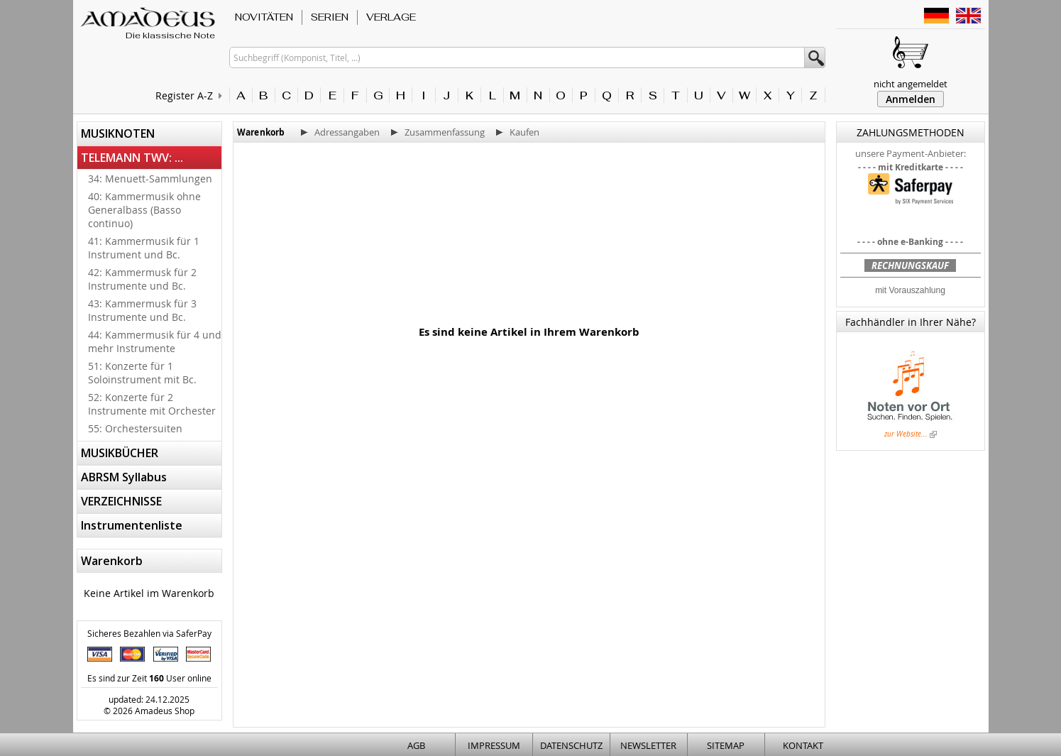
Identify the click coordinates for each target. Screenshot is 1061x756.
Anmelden (910, 99)
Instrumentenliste (131, 525)
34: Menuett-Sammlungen (150, 178)
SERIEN (329, 17)
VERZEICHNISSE (121, 501)
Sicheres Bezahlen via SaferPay (149, 633)
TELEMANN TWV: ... (132, 157)
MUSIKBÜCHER (119, 453)
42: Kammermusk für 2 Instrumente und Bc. (142, 278)
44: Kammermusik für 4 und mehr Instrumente (154, 341)
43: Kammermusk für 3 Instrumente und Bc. (142, 310)
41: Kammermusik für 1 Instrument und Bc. (143, 247)
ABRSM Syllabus (124, 477)
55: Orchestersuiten (135, 428)
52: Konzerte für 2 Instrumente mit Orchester (152, 403)
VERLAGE (391, 17)
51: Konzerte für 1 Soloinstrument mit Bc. (142, 372)
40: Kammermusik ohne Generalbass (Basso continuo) (144, 210)
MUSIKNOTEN (118, 133)
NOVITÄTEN (264, 17)
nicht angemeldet (910, 83)
